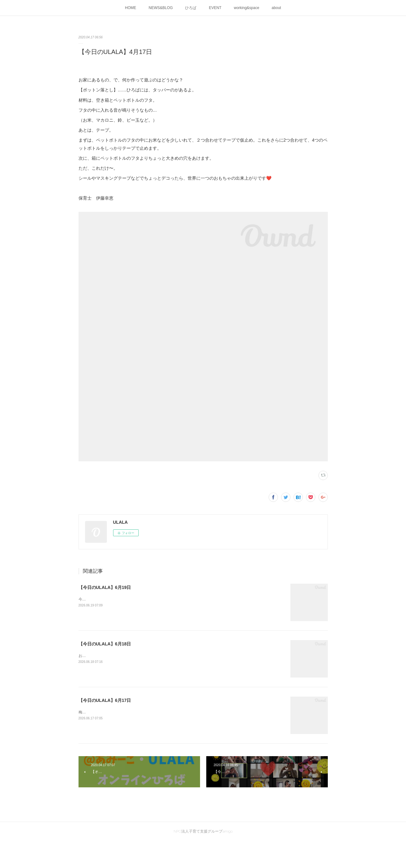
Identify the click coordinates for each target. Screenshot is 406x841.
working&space (246, 8)
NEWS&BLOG (161, 8)
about (276, 8)
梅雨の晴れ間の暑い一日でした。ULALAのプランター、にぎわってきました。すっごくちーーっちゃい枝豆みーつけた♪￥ (181, 712)
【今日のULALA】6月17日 (105, 700)
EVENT (215, 8)
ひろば (190, 8)
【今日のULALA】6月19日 (105, 587)
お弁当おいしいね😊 (96, 656)
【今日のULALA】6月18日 (105, 643)
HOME (130, 8)
